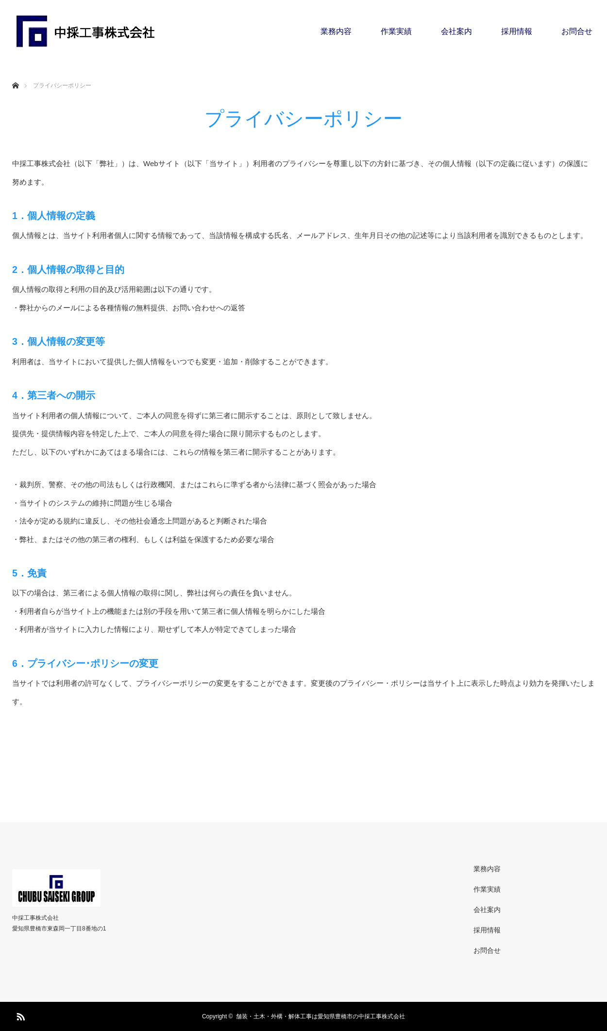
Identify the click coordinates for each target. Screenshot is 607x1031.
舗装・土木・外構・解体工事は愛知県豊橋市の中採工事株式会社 (320, 1016)
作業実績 (396, 31)
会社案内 (456, 31)
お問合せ (576, 31)
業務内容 (336, 31)
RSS (19, 1015)
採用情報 (516, 31)
